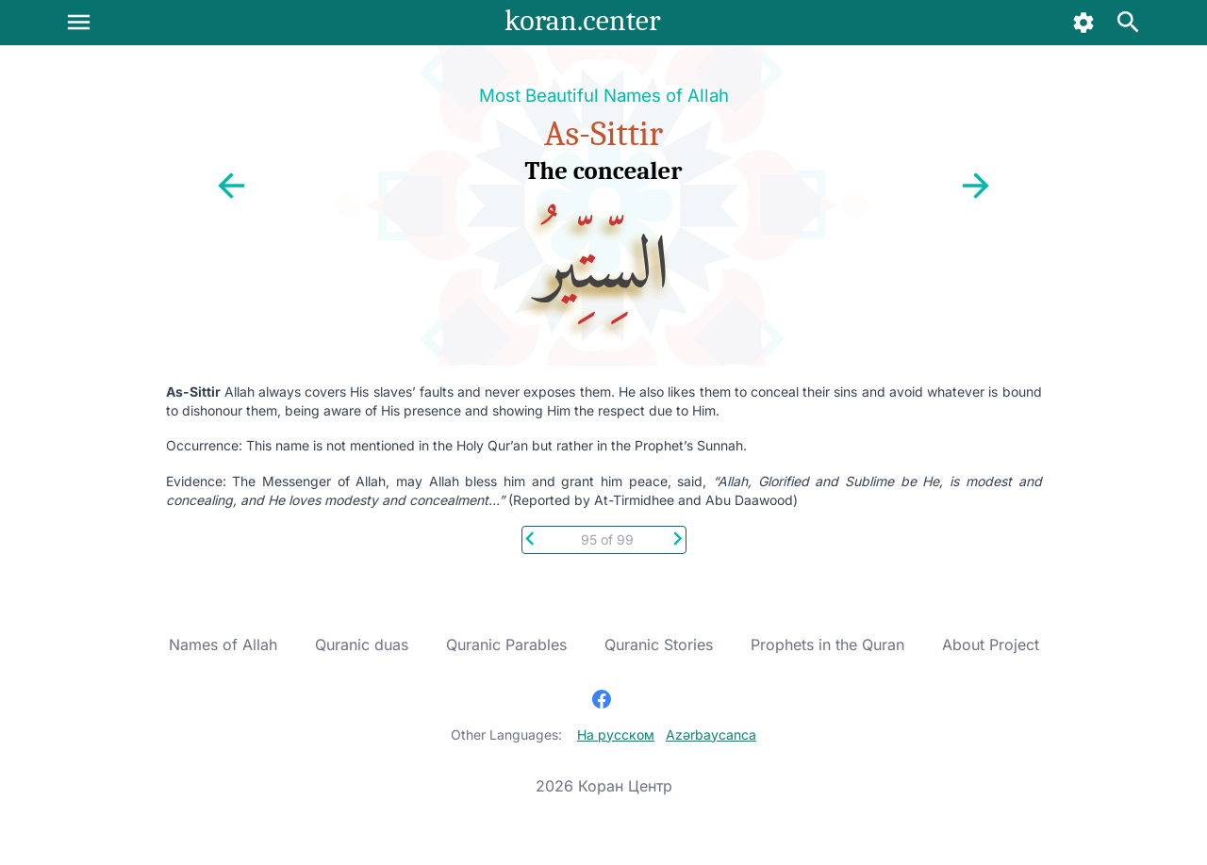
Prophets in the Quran (827, 644)
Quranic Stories (658, 644)
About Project (990, 644)
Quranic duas (361, 644)
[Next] (677, 537)
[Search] (1128, 22)
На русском (615, 734)
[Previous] (530, 537)
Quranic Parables (506, 644)
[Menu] (78, 22)
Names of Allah (223, 644)
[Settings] (1084, 22)
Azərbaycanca (711, 734)
